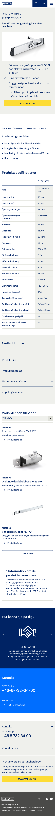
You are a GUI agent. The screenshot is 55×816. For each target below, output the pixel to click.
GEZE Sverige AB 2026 (10, 804)
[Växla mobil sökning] (36, 3)
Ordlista (32, 810)
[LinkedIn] (46, 798)
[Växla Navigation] (51, 3)
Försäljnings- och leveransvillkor (33, 807)
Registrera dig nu (27, 779)
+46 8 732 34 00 (16, 735)
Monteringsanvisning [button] (27, 381)
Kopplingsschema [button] (27, 392)
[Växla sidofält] (43, 3)
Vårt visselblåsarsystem (11, 807)
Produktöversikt (13, 128)
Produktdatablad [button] (27, 370)
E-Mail (23, 594)
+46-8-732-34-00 (18, 690)
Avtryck (39, 810)
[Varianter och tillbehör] (27, 419)
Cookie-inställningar (19, 810)
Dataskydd (6, 810)
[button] (2, 635)
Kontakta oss (27, 103)
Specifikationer (36, 128)
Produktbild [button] (27, 360)
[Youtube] (51, 798)
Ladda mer (27, 553)
